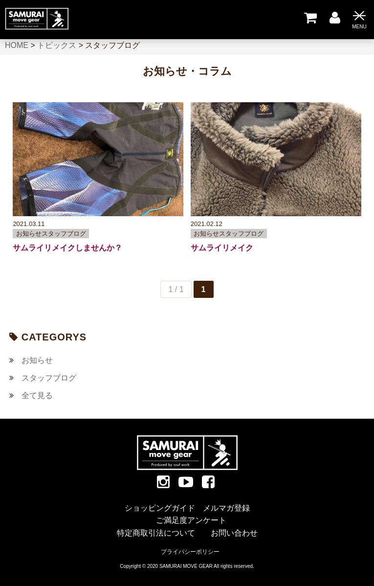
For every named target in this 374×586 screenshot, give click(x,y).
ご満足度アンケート (191, 520)
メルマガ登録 (226, 508)
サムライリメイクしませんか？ (67, 248)
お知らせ (37, 360)
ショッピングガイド (160, 508)
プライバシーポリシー (190, 551)
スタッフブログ (49, 378)
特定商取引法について (156, 533)
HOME (16, 45)
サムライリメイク (222, 248)
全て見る (37, 395)
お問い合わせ (234, 533)
